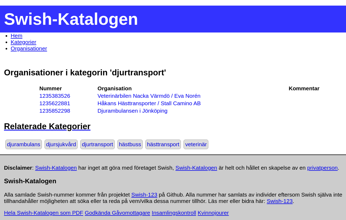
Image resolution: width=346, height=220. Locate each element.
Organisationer (29, 48)
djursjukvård (61, 144)
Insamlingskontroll (174, 213)
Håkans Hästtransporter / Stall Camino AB (149, 103)
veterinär (196, 144)
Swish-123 (144, 195)
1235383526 (54, 96)
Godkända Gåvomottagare (117, 213)
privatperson (322, 168)
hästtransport (163, 144)
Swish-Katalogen (56, 168)
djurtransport (97, 144)
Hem (16, 35)
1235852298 (54, 111)
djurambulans (23, 144)
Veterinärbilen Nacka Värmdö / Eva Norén (148, 96)
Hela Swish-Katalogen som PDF (43, 213)
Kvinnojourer (213, 213)
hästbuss (130, 144)
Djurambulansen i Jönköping (132, 111)
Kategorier (23, 42)
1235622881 (54, 103)
